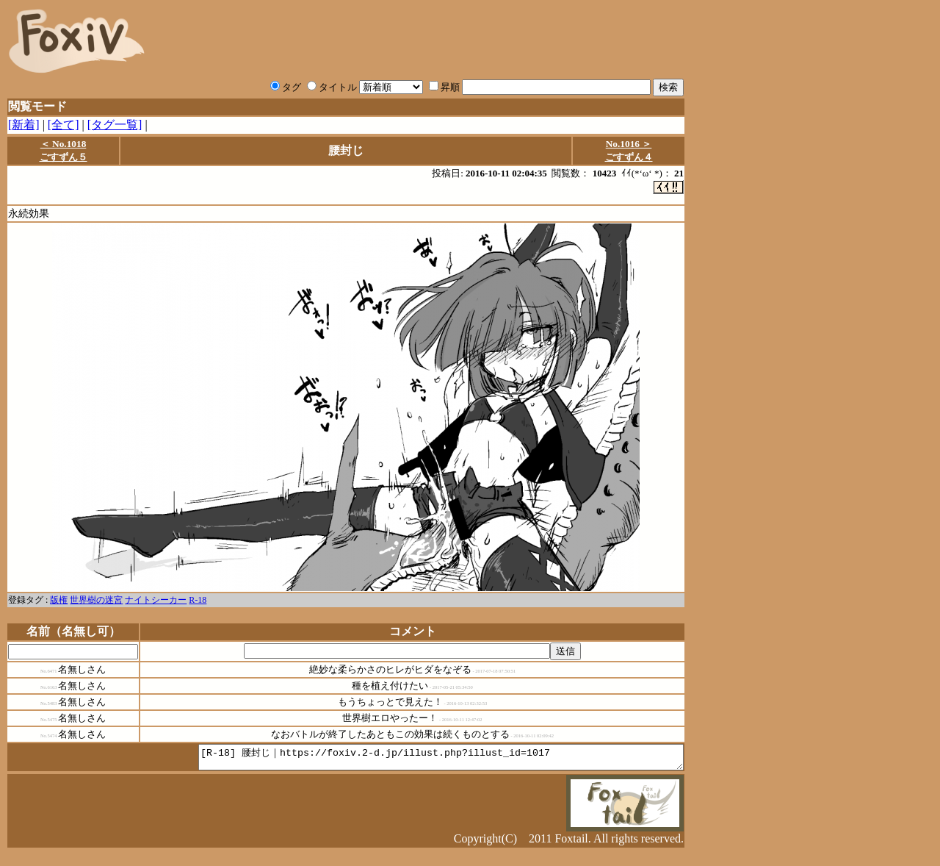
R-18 (197, 600)
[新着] (24, 124)
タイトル (332, 87)
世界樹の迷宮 (96, 600)
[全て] (63, 124)
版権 (59, 600)
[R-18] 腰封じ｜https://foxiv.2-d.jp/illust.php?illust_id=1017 (412, 760)
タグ (285, 87)
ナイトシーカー (156, 600)
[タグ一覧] (114, 124)
